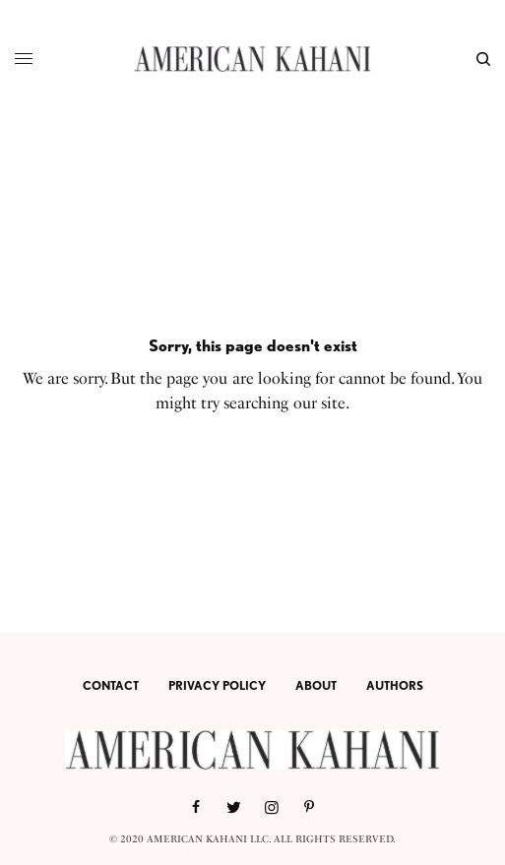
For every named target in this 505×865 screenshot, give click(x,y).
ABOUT (316, 685)
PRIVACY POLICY (217, 685)
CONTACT (111, 685)
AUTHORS (394, 685)
